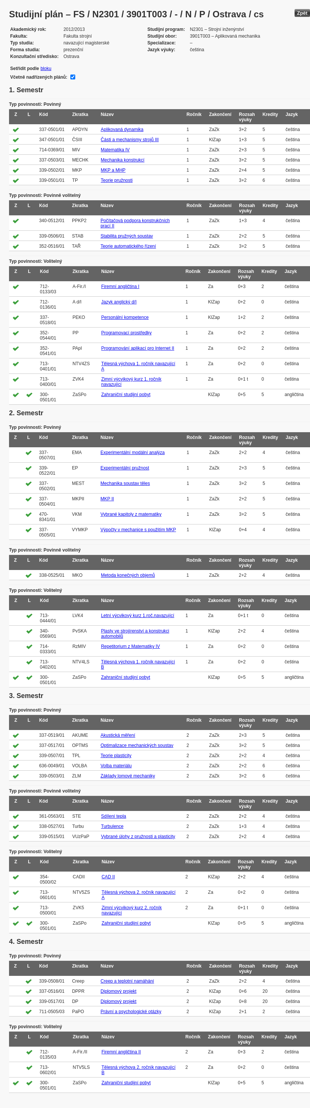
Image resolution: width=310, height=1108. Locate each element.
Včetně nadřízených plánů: (38, 77)
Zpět (302, 13)
